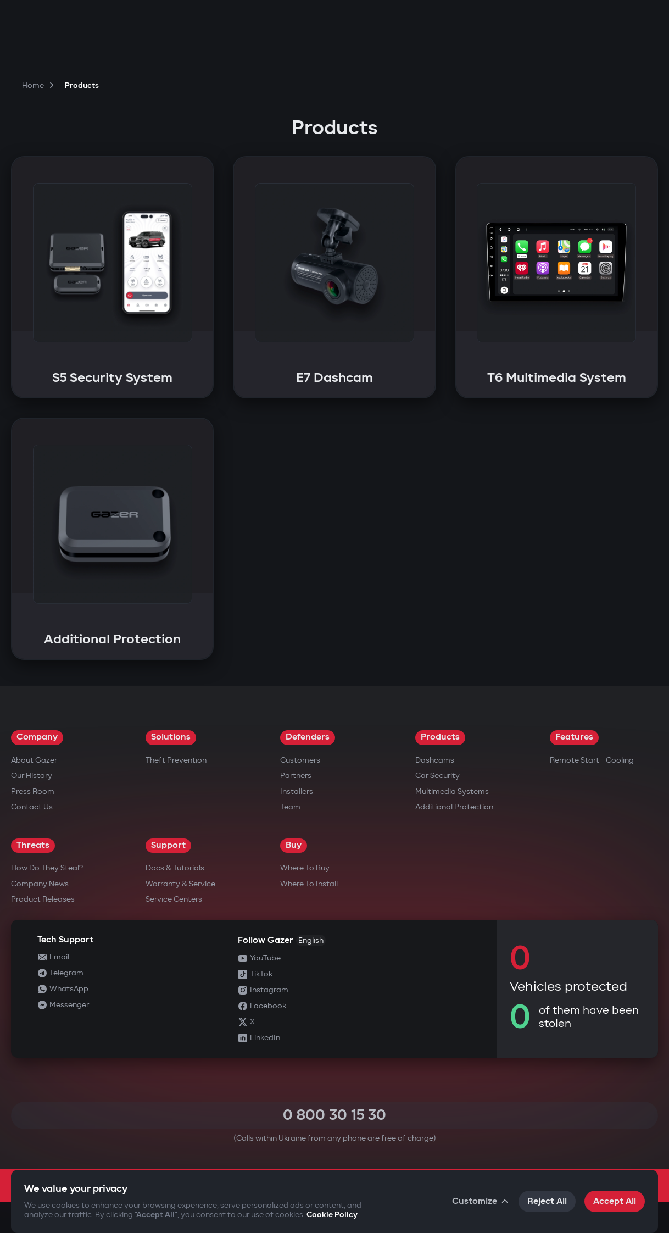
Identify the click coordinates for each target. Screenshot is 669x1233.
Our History (31, 775)
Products (440, 737)
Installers (296, 791)
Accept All (614, 1201)
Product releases (43, 899)
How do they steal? (47, 868)
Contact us (32, 807)
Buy (294, 845)
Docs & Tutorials (175, 868)
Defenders (308, 737)
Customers (300, 760)
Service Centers (174, 899)
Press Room (32, 791)
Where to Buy (305, 868)
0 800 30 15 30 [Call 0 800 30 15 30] (334, 1115)
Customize (481, 1201)
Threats (32, 845)
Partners (295, 775)
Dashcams (434, 760)
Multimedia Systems (452, 791)
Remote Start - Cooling (592, 760)
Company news (40, 883)
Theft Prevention (176, 760)
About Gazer (34, 760)
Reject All (547, 1201)
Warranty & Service (180, 883)
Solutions (171, 737)
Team (290, 807)
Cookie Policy (332, 1214)
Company (37, 737)
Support (168, 845)
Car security (437, 775)
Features (574, 737)
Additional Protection (454, 807)
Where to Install (309, 883)
